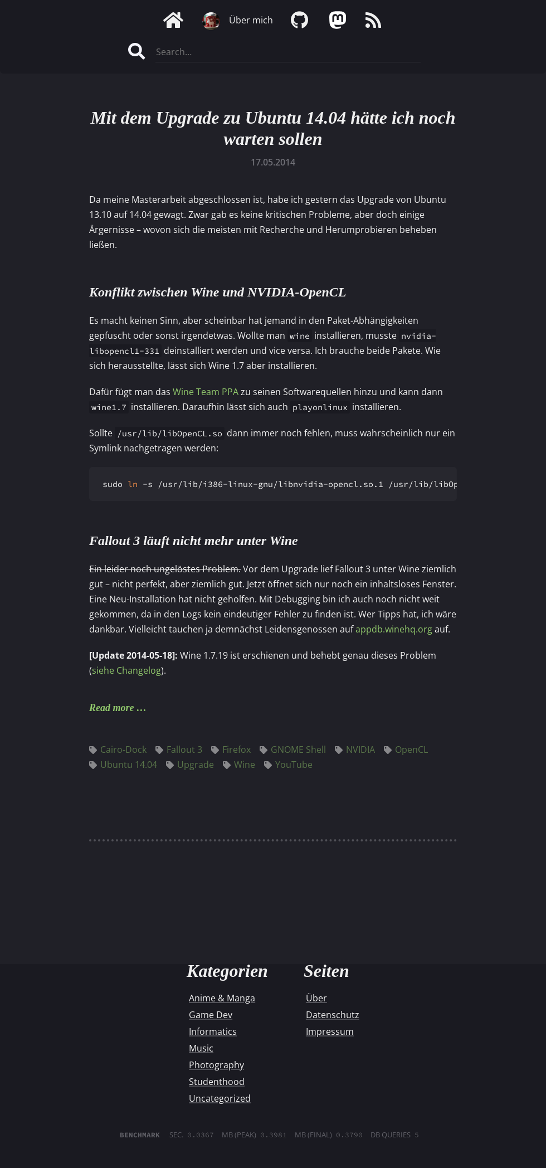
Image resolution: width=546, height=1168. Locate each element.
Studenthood (217, 1081)
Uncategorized (220, 1098)
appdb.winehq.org (393, 629)
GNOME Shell (293, 749)
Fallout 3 (178, 749)
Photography (216, 1065)
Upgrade (190, 764)
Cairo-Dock (118, 749)
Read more (111, 707)
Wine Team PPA (205, 392)
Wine (239, 764)
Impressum (330, 1031)
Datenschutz (332, 1015)
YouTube (288, 764)
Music (201, 1048)
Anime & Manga (222, 998)
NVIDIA (355, 749)
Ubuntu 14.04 (123, 764)
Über (316, 998)
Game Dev (210, 1015)
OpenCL (406, 749)
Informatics (213, 1031)
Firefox (231, 749)
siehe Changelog (126, 670)
